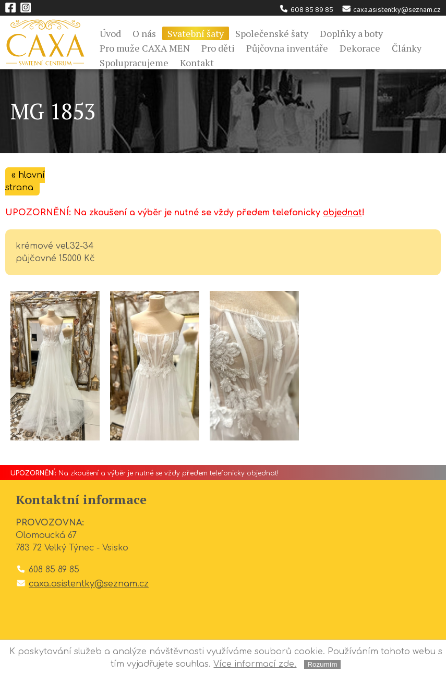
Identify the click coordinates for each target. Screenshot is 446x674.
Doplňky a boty (351, 33)
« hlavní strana (25, 181)
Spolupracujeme (134, 62)
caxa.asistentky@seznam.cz (391, 10)
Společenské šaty (271, 33)
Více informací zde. (254, 664)
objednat (342, 212)
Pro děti (218, 48)
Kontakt (197, 62)
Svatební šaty (195, 33)
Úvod (110, 33)
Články (406, 48)
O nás (144, 33)
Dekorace (360, 48)
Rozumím (322, 664)
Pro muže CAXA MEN (145, 48)
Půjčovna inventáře (287, 48)
